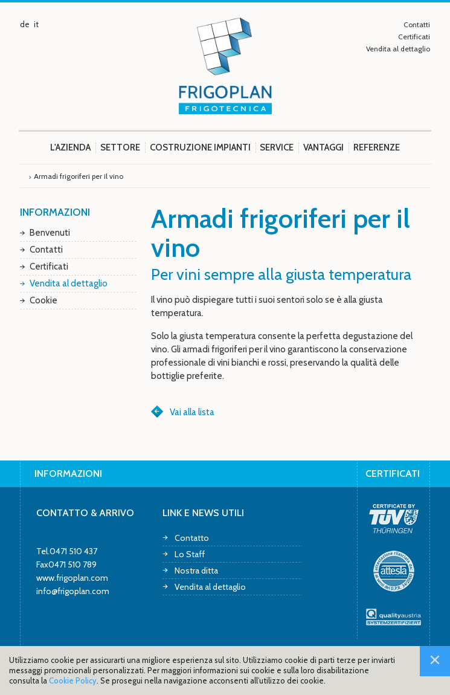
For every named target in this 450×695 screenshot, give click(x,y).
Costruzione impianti (200, 147)
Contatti (416, 24)
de (25, 24)
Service (277, 147)
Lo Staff (190, 554)
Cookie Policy (73, 680)
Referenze (376, 147)
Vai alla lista (192, 412)
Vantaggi (323, 147)
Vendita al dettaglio (398, 48)
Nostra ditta (196, 570)
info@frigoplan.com (72, 591)
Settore (120, 147)
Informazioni (55, 212)
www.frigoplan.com (72, 577)
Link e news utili (203, 513)
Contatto (192, 537)
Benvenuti (50, 232)
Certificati (414, 36)
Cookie (43, 300)
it (36, 24)
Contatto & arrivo (85, 513)
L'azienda (70, 147)
